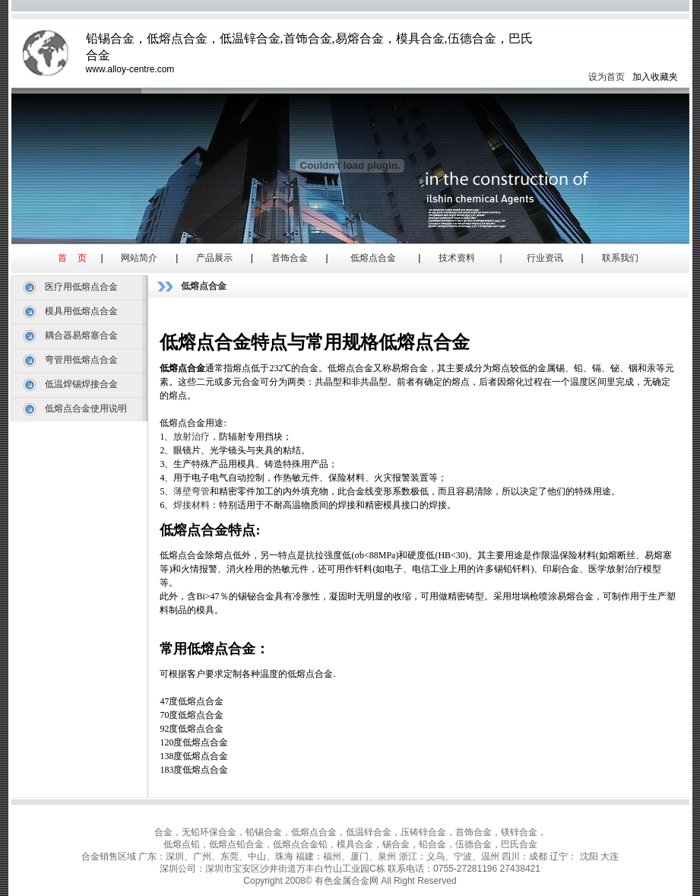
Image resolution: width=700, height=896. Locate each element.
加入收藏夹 (655, 76)
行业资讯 (545, 258)
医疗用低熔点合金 (81, 286)
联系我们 (620, 258)
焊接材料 (191, 505)
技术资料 (457, 258)
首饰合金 (289, 258)
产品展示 (214, 258)
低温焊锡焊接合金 (81, 384)
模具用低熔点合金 (81, 311)
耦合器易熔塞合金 (81, 335)
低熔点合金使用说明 (86, 408)
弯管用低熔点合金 (81, 359)
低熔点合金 (373, 258)
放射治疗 (191, 436)
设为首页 (606, 76)
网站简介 (139, 258)
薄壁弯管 (191, 491)
